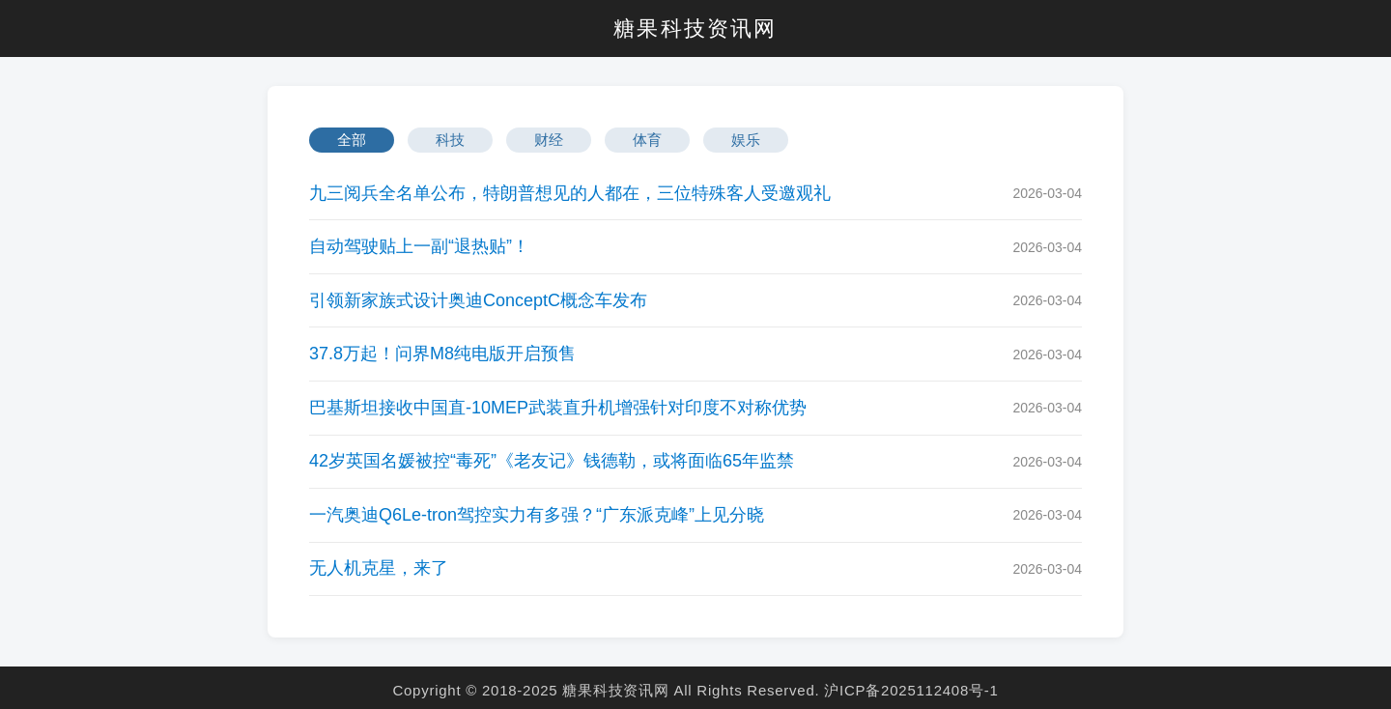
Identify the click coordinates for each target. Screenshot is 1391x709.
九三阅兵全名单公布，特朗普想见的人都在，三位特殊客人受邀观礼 (570, 193)
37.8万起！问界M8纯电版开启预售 (442, 353)
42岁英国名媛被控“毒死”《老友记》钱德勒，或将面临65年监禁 (551, 460)
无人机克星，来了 (378, 568)
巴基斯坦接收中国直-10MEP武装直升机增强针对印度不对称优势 (558, 407)
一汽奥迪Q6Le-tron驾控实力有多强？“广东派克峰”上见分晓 (536, 515)
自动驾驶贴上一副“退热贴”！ (419, 246)
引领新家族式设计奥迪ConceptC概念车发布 (478, 300)
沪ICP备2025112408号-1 (911, 690)
